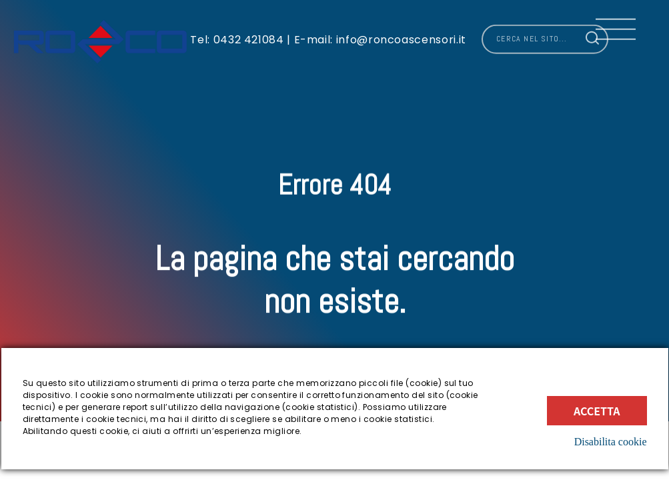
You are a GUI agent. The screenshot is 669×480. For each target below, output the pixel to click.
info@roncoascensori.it (399, 35)
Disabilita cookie (610, 441)
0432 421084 (248, 35)
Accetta (597, 411)
